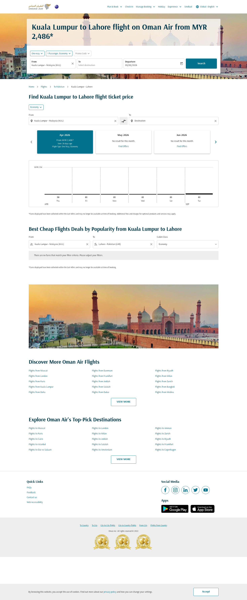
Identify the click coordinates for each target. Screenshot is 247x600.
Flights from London (38, 376)
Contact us (32, 497)
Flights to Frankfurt (164, 444)
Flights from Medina (164, 392)
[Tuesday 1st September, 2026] (199, 194)
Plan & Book (115, 7)
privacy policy (110, 592)
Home (31, 87)
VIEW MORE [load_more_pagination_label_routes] (123, 402)
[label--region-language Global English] (207, 7)
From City (143, 525)
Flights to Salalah (100, 444)
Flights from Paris (37, 381)
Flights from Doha (37, 392)
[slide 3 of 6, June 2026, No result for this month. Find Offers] (182, 142)
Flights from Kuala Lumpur (41, 387)
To (79, 62)
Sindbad (188, 7)
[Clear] (73, 63)
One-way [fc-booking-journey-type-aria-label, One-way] (36, 53)
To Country (84, 525)
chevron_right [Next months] (215, 142)
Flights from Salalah (101, 387)
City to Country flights (127, 525)
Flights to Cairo (36, 439)
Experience (175, 7)
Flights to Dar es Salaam (40, 450)
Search (201, 63)
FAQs (29, 487)
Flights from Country (158, 525)
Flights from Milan (163, 376)
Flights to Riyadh (163, 439)
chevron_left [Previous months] (31, 142)
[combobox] (51, 65)
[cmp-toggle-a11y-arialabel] (124, 121)
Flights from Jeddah (101, 381)
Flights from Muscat (38, 371)
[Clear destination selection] (216, 121)
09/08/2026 (131, 65)
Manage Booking (146, 7)
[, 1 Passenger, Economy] (57, 53)
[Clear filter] (87, 244)
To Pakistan (59, 87)
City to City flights (108, 525)
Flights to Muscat (37, 428)
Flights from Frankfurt (102, 376)
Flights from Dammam (102, 371)
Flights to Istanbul (37, 444)
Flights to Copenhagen (165, 450)
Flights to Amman (163, 428)
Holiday (161, 7)
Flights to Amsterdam (102, 450)
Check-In (129, 7)
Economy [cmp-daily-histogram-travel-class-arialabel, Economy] (34, 107)
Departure (130, 62)
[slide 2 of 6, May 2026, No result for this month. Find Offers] (123, 142)
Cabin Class (162, 237)
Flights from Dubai (100, 392)
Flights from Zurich (164, 381)
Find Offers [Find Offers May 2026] (123, 146)
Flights (44, 87)
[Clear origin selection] (116, 121)
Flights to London (100, 428)
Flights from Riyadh (164, 371)
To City (94, 525)
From (34, 62)
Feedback (31, 492)
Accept (206, 591)
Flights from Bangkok (165, 387)
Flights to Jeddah (100, 439)
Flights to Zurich (162, 433)
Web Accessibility (35, 502)
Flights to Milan (99, 433)
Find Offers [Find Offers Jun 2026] (182, 146)
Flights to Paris (36, 433)
